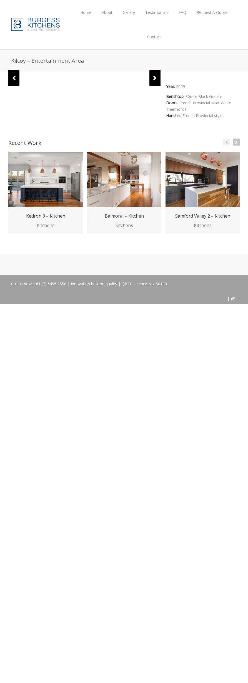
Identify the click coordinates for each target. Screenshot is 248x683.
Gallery (129, 12)
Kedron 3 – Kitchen (45, 216)
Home (85, 12)
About (107, 12)
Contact (154, 36)
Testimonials (156, 12)
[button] (13, 78)
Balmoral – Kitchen (124, 216)
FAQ (182, 12)
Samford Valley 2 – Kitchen (202, 216)
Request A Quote (212, 12)
